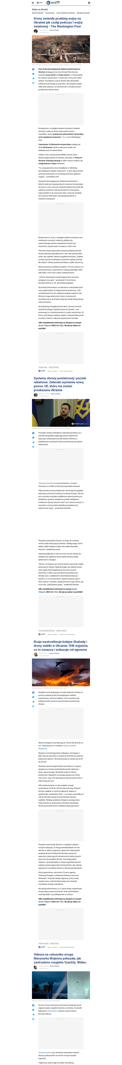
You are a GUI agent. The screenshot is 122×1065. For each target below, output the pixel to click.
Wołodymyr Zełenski (83, 13)
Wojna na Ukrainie (37, 13)
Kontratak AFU (50, 13)
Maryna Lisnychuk (44, 966)
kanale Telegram (44, 325)
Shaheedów (52, 1011)
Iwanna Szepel (43, 30)
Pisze (64, 137)
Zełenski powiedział (46, 483)
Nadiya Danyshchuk (44, 394)
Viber (56, 592)
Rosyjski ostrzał (43, 367)
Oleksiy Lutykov (43, 653)
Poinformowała (44, 1052)
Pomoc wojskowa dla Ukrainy (65, 13)
